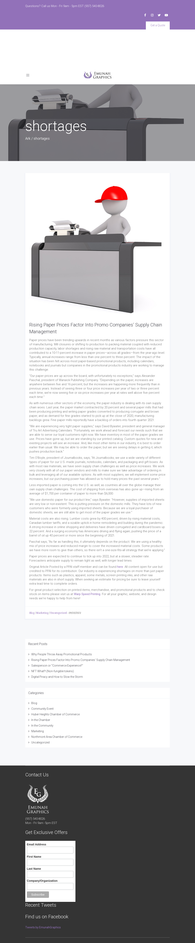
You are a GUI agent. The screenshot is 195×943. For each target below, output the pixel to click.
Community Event (42, 672)
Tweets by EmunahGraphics (43, 890)
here (120, 530)
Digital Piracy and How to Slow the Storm (57, 640)
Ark (27, 102)
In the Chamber (40, 683)
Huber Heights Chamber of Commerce (55, 677)
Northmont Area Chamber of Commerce (56, 700)
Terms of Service (35, 933)
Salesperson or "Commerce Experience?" (57, 628)
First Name (34, 820)
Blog (31, 576)
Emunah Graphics (53, 911)
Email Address (36, 807)
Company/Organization (42, 844)
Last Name (34, 832)
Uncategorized (58, 576)
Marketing (42, 576)
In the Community (42, 688)
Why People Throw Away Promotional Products (61, 617)
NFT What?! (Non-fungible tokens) (52, 634)
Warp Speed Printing (87, 557)
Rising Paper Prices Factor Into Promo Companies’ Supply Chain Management (80, 623)
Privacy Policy (54, 933)
